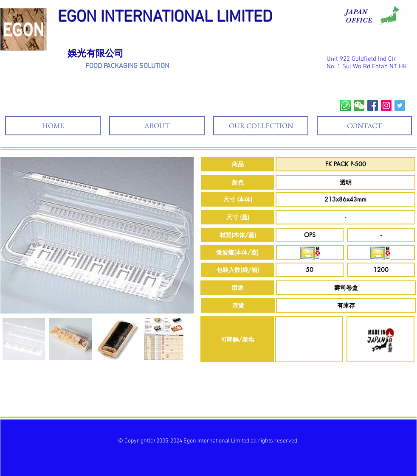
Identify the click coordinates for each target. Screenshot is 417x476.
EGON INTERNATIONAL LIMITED (165, 17)
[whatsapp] (345, 105)
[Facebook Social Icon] (372, 105)
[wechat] (359, 105)
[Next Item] (179, 235)
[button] (237, 164)
